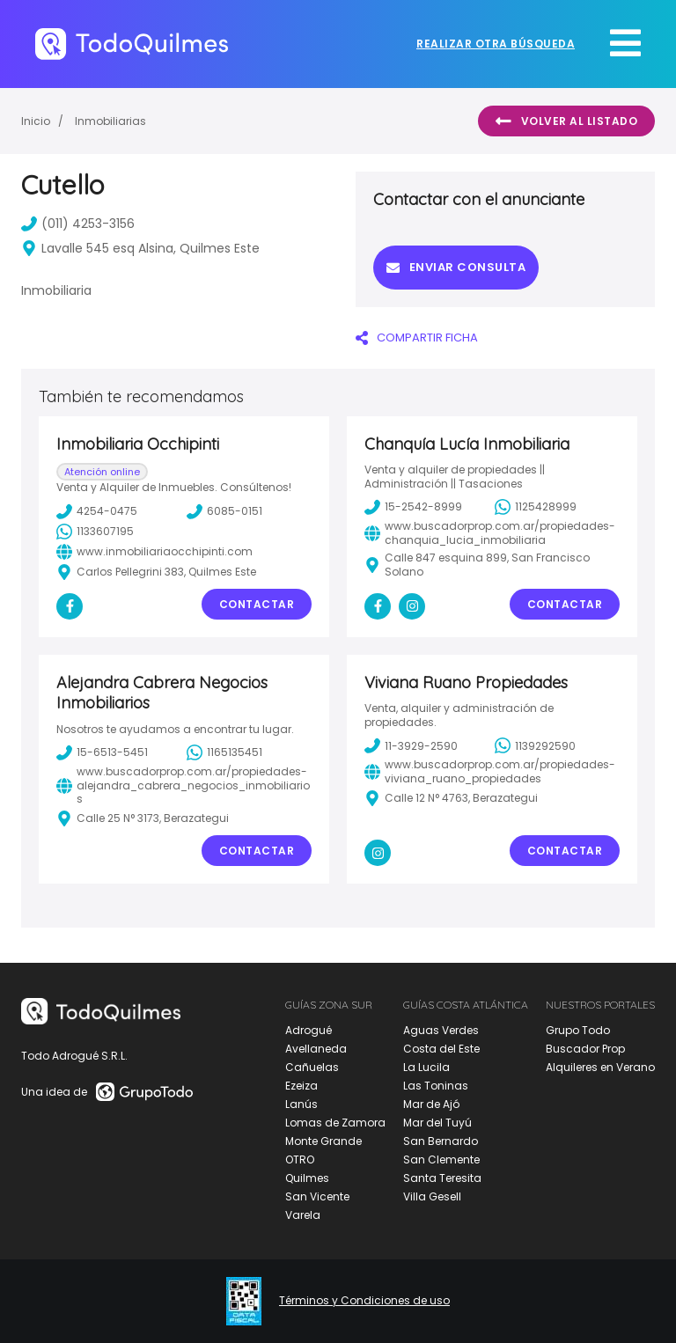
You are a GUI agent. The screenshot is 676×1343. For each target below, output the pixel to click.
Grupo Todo (578, 1030)
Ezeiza (301, 1085)
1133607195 (95, 531)
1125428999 (536, 507)
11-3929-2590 (411, 745)
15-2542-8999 (413, 507)
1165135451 (224, 752)
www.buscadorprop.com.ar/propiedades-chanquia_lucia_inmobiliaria (489, 533)
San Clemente (441, 1159)
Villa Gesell (432, 1196)
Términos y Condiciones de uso (364, 1301)
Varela (302, 1214)
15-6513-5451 (102, 752)
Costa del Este (441, 1048)
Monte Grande (323, 1141)
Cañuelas (312, 1067)
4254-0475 (96, 511)
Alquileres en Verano (600, 1067)
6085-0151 (224, 511)
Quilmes (307, 1178)
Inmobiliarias (110, 121)
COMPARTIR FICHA (417, 337)
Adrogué (308, 1030)
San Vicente (317, 1196)
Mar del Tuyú (437, 1122)
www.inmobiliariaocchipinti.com (154, 552)
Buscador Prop (585, 1048)
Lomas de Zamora (335, 1122)
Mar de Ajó (431, 1104)
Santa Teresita (442, 1178)
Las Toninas (435, 1085)
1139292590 (535, 745)
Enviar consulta (455, 267)
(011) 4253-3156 (78, 223)
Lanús (301, 1104)
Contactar (257, 604)
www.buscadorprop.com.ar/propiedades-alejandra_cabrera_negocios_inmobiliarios (183, 785)
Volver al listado (566, 121)
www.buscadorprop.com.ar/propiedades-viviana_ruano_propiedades (489, 771)
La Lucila (426, 1067)
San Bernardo (440, 1141)
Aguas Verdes (441, 1030)
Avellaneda (316, 1048)
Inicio (35, 121)
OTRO (299, 1159)
